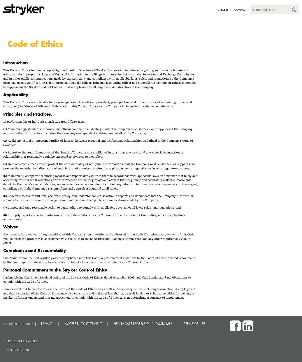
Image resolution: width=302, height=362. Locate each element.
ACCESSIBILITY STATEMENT (83, 324)
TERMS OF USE (194, 324)
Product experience (22, 341)
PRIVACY (47, 324)
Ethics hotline (18, 350)
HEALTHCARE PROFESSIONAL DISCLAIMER (143, 324)
